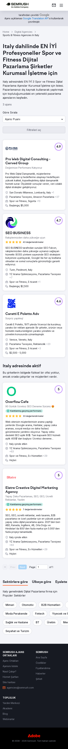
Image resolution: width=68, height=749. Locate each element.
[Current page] (42, 567)
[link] (54, 5)
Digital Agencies (23, 31)
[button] (34, 119)
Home (6, 31)
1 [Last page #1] (52, 567)
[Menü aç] (61, 5)
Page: (32, 567)
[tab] (15, 582)
